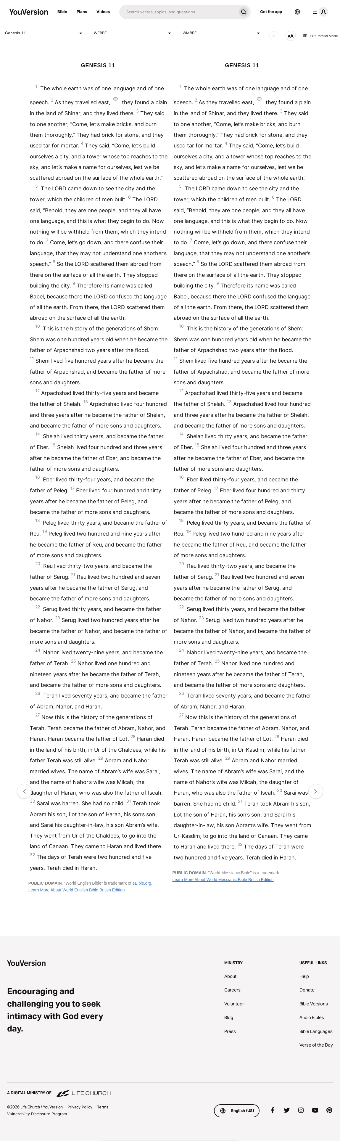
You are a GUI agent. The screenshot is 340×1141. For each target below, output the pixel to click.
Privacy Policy (79, 1107)
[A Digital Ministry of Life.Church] (170, 1090)
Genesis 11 (44, 33)
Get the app (271, 11)
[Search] (177, 12)
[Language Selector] (297, 12)
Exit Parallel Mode (320, 35)
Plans (82, 11)
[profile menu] (319, 12)
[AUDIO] (273, 36)
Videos (103, 11)
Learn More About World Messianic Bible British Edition (222, 879)
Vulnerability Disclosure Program (37, 1113)
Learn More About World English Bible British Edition (76, 890)
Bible (62, 11)
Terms (102, 1107)
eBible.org (142, 883)
